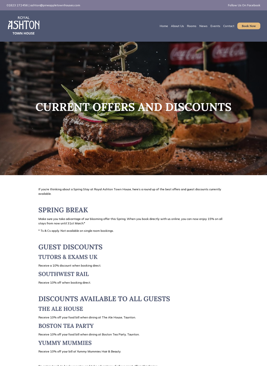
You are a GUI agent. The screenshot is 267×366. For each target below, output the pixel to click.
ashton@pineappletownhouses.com (55, 5)
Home (164, 26)
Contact (228, 26)
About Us (177, 26)
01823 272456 (17, 5)
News (203, 26)
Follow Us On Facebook (244, 5)
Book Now (249, 26)
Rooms (191, 26)
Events (215, 26)
